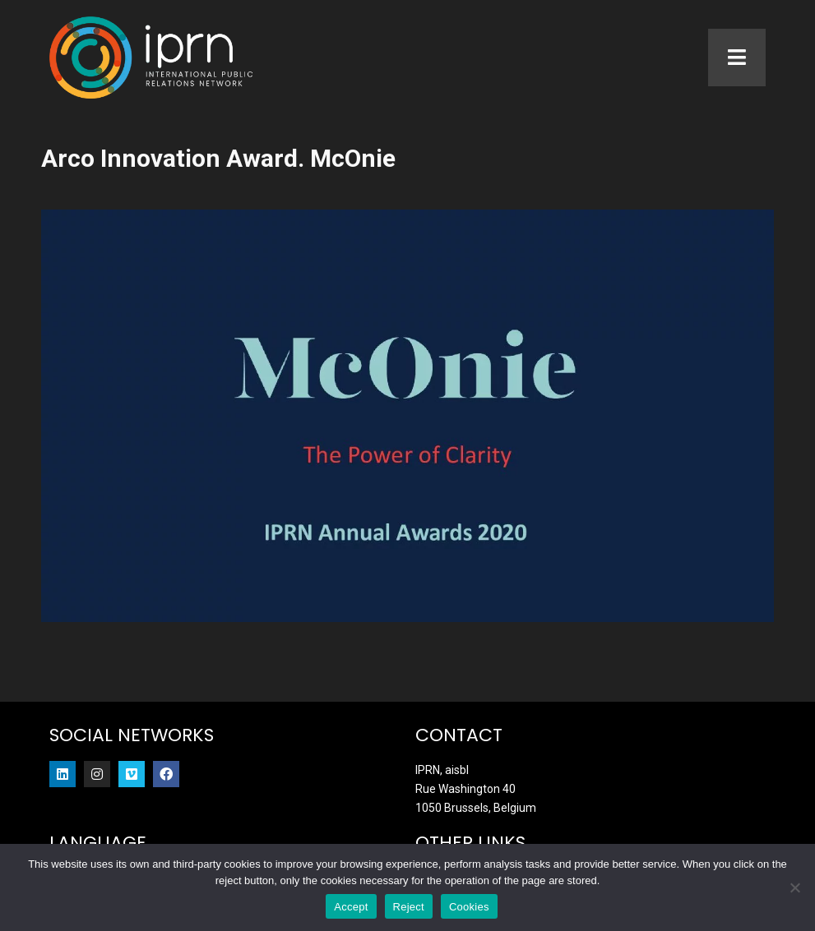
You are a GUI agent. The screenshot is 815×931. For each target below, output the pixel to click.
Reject (408, 907)
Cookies (469, 907)
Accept (351, 907)
